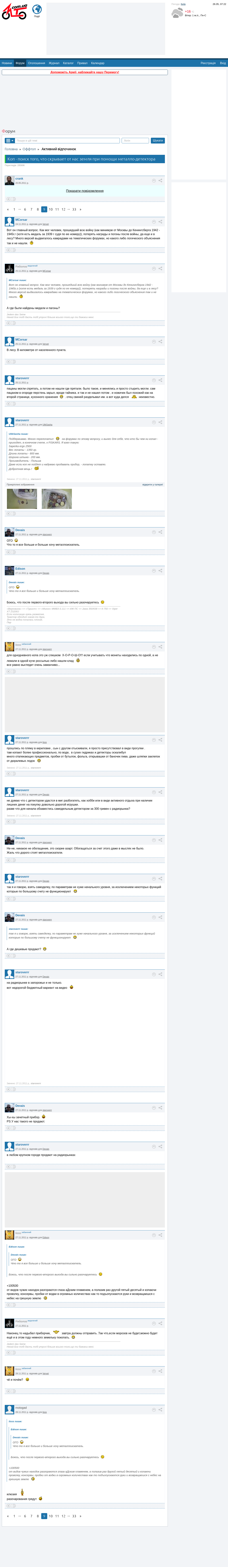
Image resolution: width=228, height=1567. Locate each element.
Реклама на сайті (115, 1562)
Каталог (68, 34)
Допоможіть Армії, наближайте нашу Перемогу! (85, 43)
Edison (20, 539)
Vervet (45, 195)
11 (57, 180)
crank (19, 149)
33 (74, 180)
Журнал (54, 34)
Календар (97, 34)
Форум (20, 34)
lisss (18, 615)
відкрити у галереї (152, 455)
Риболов (21, 237)
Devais (20, 500)
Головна (11, 120)
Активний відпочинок (59, 120)
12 (63, 180)
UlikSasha (47, 395)
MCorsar (21, 190)
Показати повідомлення (85, 162)
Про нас (98, 1562)
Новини (7, 34)
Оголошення (36, 34)
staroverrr (22, 349)
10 (51, 180)
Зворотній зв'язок (82, 1562)
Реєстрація (208, 34)
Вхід (223, 34)
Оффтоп (29, 120)
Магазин (131, 1562)
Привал (82, 34)
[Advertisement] (85, 73)
